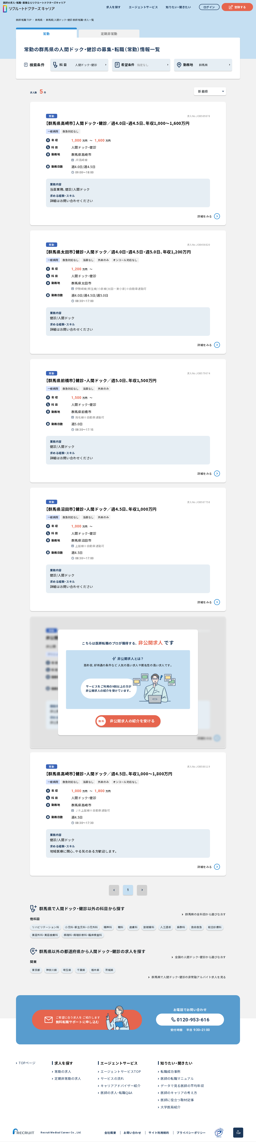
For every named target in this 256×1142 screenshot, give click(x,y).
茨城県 (109, 970)
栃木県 (95, 970)
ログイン (209, 7)
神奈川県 (51, 970)
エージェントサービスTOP (121, 1071)
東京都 (36, 970)
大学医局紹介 (171, 1107)
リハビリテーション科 (45, 927)
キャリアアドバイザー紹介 (121, 1086)
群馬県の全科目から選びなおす (205, 915)
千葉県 (81, 970)
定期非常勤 (108, 33)
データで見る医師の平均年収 (182, 1086)
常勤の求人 (63, 1071)
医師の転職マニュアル (177, 1079)
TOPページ (27, 1063)
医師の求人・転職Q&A (116, 1093)
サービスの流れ (112, 1079)
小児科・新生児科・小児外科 (81, 927)
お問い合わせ (132, 1133)
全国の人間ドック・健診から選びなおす (200, 957)
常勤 (46, 33)
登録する (237, 7)
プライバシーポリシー (191, 1133)
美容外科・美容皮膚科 (45, 935)
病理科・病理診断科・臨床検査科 (83, 935)
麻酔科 (181, 927)
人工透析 (165, 927)
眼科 (120, 927)
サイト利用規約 (159, 1133)
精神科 (108, 927)
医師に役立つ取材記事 (177, 1100)
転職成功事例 (171, 1071)
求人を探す (113, 7)
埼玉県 (67, 970)
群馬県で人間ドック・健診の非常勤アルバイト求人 (184, 977)
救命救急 (196, 927)
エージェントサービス (143, 7)
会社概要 (110, 1133)
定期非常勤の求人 (68, 1079)
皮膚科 (133, 927)
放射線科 (148, 927)
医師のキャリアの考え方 (179, 1093)
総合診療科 (215, 927)
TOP (238, 1133)
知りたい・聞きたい (178, 7)
